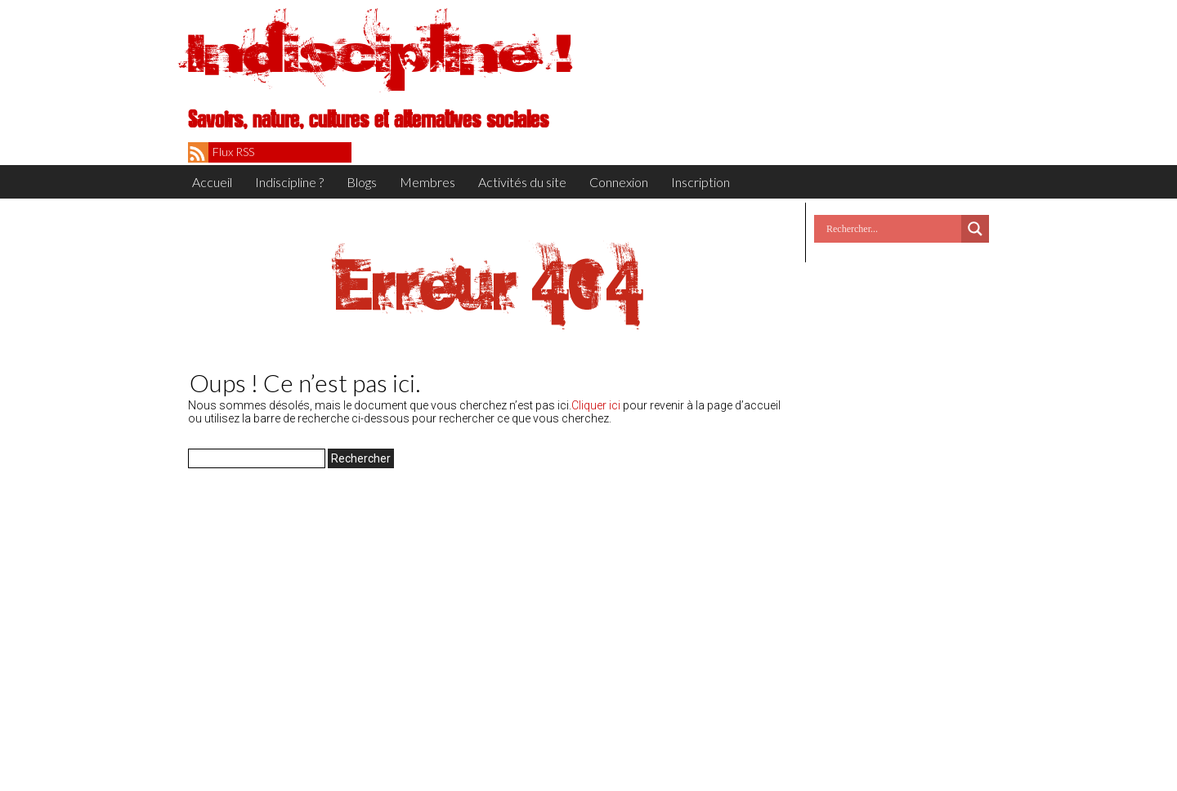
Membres (427, 182)
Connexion (618, 182)
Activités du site (522, 182)
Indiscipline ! (380, 53)
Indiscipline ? (289, 182)
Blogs (362, 182)
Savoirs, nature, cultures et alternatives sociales (368, 120)
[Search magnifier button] (975, 229)
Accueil (212, 182)
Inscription (700, 182)
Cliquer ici (595, 405)
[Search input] (891, 229)
